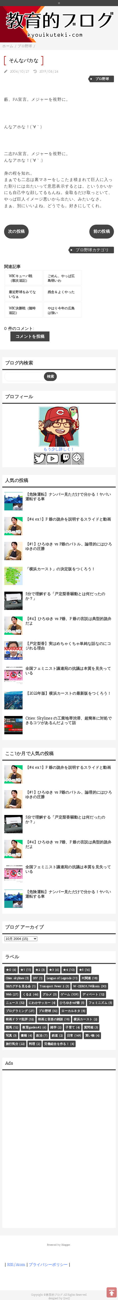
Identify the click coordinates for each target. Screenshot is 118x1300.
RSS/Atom (16, 1264)
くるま (27, 994)
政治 (39, 1035)
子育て (70, 1027)
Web (9, 994)
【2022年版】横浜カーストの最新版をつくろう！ (68, 693)
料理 (32, 1044)
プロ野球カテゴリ (92, 249)
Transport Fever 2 (52, 986)
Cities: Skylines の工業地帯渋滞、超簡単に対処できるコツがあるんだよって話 (68, 720)
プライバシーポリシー (48, 1264)
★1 (22, 970)
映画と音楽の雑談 (50, 1019)
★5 (81, 970)
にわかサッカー (39, 1003)
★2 (37, 970)
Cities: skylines (15, 978)
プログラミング (17, 1011)
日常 (70, 1035)
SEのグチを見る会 (18, 986)
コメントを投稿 (29, 336)
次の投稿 (16, 231)
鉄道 (55, 1035)
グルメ (47, 994)
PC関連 (86, 978)
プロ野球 (102, 79)
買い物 (90, 1035)
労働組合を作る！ (56, 1044)
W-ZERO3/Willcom (86, 986)
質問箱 (88, 1027)
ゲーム (65, 994)
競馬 (9, 1027)
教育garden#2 (31, 1027)
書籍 (24, 1035)
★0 (8, 970)
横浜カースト (83, 1019)
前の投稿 (101, 231)
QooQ (66, 1298)
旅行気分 (12, 1044)
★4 (65, 970)
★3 (51, 970)
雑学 (53, 1027)
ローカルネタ (70, 1011)
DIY (35, 978)
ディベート (90, 994)
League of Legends (59, 978)
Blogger (65, 1244)
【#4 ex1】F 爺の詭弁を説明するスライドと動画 (68, 519)
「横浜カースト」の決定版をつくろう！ (60, 569)
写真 (9, 1035)
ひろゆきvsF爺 (70, 1003)
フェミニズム (98, 1003)
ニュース (12, 1003)
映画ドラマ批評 (17, 1019)
